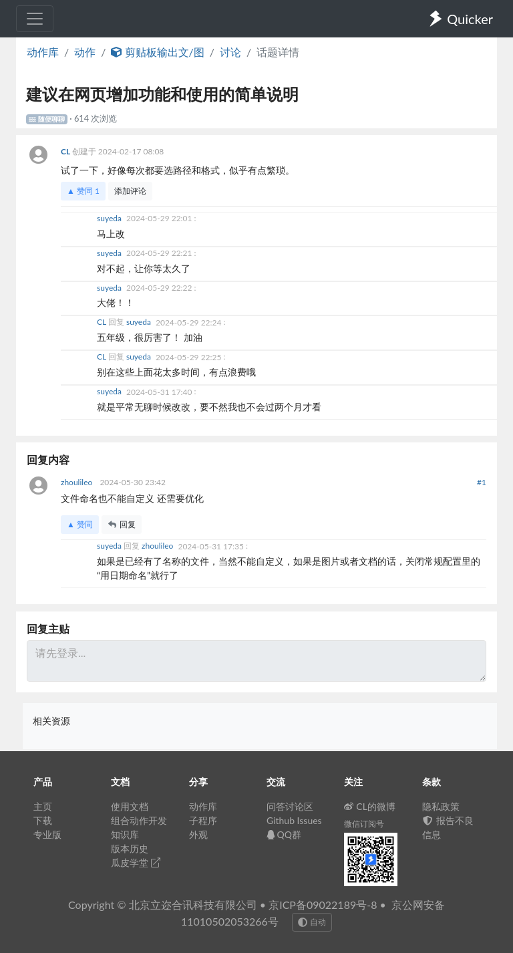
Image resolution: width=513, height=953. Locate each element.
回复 (122, 524)
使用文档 (129, 806)
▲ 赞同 (83, 191)
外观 (198, 834)
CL (66, 151)
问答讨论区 (290, 806)
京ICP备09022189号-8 (323, 904)
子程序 (203, 820)
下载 (42, 820)
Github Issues (294, 820)
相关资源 (51, 720)
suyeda (110, 218)
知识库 (125, 834)
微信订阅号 (364, 824)
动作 (85, 51)
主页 (42, 806)
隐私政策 (441, 806)
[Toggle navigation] (34, 18)
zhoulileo (77, 482)
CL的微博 (369, 806)
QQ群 (284, 834)
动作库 (43, 51)
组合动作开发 (139, 820)
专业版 (47, 834)
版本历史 (129, 848)
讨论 (230, 51)
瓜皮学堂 (135, 862)
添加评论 (130, 191)
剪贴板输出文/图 (157, 51)
